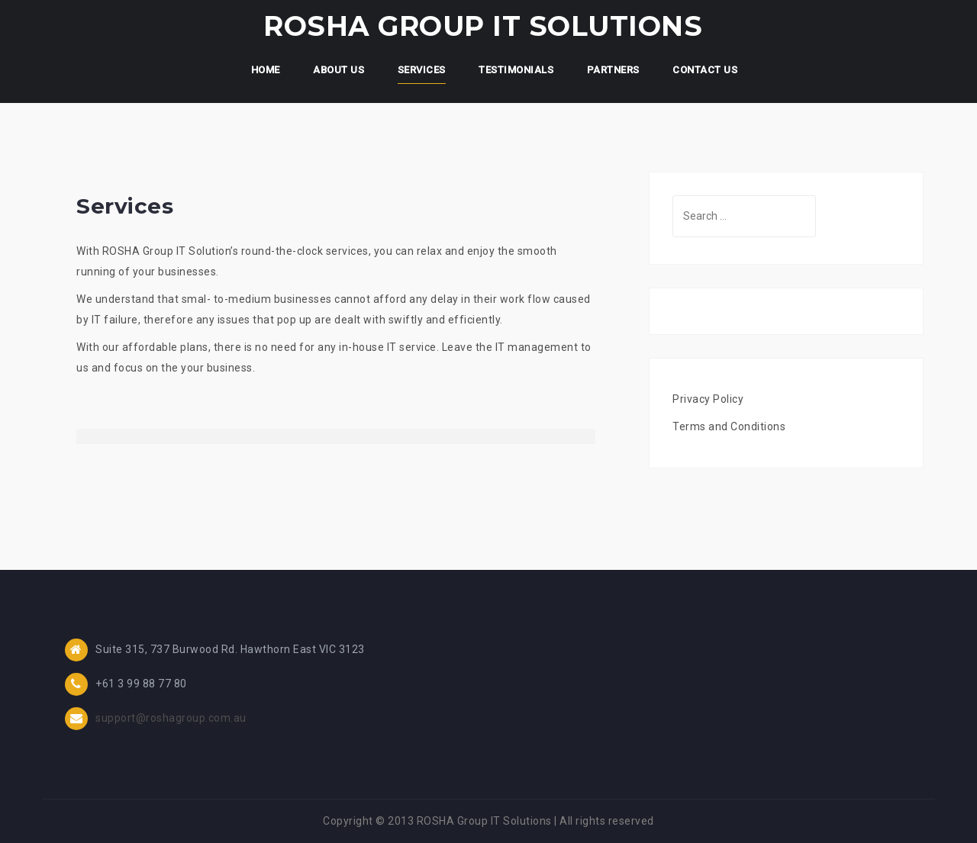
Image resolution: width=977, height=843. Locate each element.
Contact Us (704, 70)
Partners (613, 70)
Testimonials (516, 70)
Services (422, 70)
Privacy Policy (707, 399)
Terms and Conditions (728, 426)
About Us (338, 70)
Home (265, 70)
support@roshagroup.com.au (171, 718)
